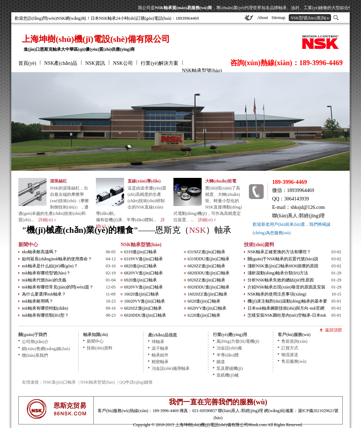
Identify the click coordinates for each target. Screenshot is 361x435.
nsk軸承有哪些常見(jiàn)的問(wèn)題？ (57, 287)
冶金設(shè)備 (229, 348)
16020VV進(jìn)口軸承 (144, 301)
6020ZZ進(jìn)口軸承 (143, 308)
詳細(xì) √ (47, 219)
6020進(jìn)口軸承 (204, 301)
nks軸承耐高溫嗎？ (39, 251)
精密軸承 (160, 361)
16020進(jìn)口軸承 (141, 294)
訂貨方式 (289, 348)
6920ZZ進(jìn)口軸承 (206, 280)
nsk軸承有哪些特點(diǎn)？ (45, 308)
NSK (197, 230)
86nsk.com (257, 424)
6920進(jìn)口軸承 (140, 280)
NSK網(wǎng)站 (71, 18)
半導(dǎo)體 (227, 355)
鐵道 (220, 361)
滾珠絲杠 (58, 181)
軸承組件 (160, 355)
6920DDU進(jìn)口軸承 (209, 287)
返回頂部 (333, 330)
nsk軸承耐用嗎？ (37, 301)
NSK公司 (123, 63)
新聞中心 (28, 244)
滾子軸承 (160, 348)
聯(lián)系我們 (35, 355)
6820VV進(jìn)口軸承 (143, 273)
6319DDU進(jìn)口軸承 (209, 258)
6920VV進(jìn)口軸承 (143, 287)
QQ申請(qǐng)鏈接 (136, 382)
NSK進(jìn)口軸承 (59, 382)
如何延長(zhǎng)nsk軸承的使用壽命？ (57, 258)
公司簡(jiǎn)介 (35, 341)
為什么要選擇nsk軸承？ (44, 294)
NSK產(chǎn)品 (60, 63)
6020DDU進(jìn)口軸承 (145, 315)
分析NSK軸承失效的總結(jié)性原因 (280, 280)
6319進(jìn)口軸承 (140, 251)
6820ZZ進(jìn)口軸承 (206, 265)
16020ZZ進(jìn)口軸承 (207, 294)
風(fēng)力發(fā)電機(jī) (237, 341)
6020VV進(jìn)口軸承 (207, 308)
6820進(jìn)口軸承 (140, 265)
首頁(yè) (27, 63)
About (262, 17)
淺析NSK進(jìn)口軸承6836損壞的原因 (282, 265)
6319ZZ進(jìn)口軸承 (206, 251)
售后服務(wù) (293, 361)
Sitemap (278, 17)
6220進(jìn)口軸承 (204, 315)
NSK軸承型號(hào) (202, 70)
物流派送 (289, 354)
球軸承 (158, 341)
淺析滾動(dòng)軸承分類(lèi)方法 (277, 273)
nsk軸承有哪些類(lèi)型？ (45, 315)
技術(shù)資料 (259, 244)
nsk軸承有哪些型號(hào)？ (46, 273)
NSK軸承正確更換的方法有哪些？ (279, 251)
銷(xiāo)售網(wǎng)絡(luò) (46, 348)
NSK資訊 (95, 63)
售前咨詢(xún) (294, 341)
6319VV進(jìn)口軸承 (143, 258)
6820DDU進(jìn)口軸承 (209, 273)
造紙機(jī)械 (227, 375)
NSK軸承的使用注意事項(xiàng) (276, 294)
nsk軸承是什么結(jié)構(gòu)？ (50, 265)
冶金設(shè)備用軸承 (171, 368)
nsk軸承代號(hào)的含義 (44, 280)
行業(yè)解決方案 (159, 63)
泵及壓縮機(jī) (229, 368)
